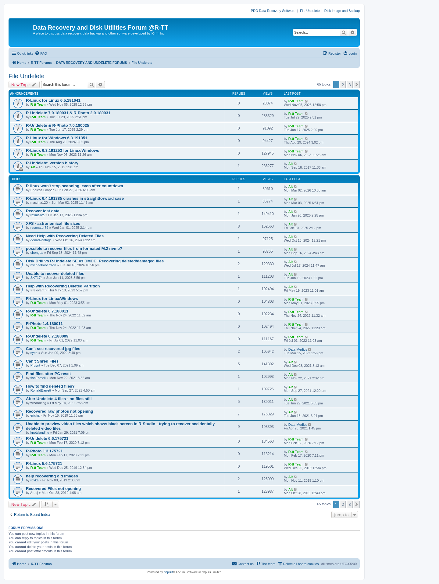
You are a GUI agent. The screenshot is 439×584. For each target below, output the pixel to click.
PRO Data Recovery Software (273, 11)
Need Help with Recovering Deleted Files (65, 236)
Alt (32, 167)
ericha (35, 415)
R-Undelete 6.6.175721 (47, 438)
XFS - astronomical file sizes (53, 223)
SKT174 (36, 277)
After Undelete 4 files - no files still (58, 398)
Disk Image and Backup (342, 11)
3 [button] (350, 84)
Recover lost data (42, 211)
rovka (34, 480)
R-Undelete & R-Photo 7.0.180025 (57, 125)
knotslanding (39, 432)
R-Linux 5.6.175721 (44, 463)
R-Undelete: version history (52, 163)
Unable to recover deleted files (55, 273)
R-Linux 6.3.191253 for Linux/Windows (62, 150)
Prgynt (35, 365)
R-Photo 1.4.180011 (44, 323)
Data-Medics (297, 349)
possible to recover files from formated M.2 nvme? (74, 248)
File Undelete (310, 11)
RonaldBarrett (40, 390)
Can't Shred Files (42, 361)
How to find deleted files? (50, 386)
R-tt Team (38, 104)
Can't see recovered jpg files (53, 348)
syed (33, 353)
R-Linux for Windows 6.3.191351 (56, 138)
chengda (36, 252)
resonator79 (39, 227)
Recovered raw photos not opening (59, 411)
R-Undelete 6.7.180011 (47, 311)
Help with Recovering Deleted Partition (63, 286)
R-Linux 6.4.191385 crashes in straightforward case (75, 198)
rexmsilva (37, 215)
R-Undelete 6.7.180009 (47, 336)
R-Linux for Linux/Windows (52, 298)
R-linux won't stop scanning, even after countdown (74, 186)
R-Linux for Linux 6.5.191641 (53, 100)
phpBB (168, 572)
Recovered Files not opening (53, 488)
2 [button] (343, 84)
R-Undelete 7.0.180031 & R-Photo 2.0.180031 (68, 113)
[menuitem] (41, 53)
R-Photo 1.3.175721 (44, 451)
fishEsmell (38, 378)
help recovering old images (52, 476)
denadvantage (41, 240)
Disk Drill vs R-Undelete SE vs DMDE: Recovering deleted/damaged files (95, 261)
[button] (357, 84)
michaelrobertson (43, 265)
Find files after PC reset (48, 373)
